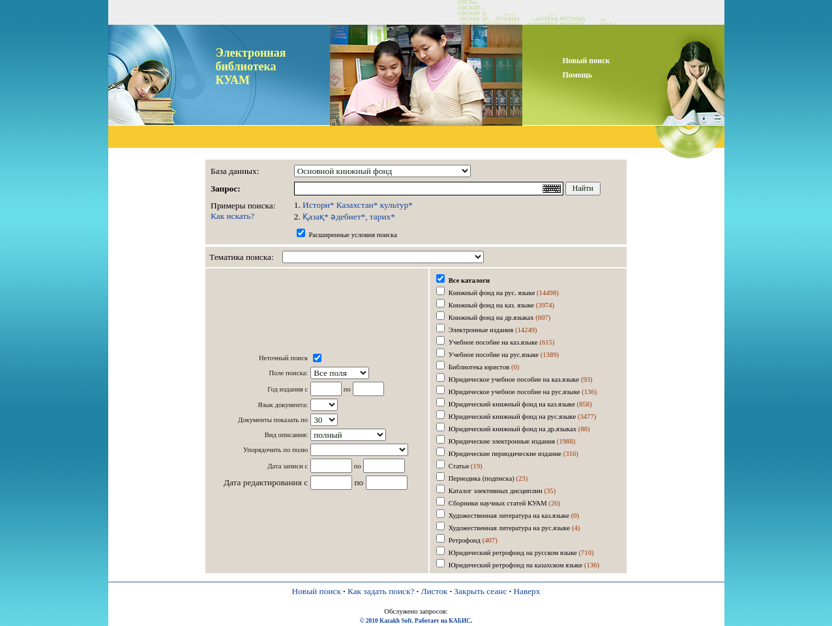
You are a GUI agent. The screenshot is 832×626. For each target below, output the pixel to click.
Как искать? (232, 216)
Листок (434, 591)
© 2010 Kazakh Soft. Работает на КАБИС (415, 621)
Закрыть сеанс (480, 591)
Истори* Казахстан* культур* (358, 205)
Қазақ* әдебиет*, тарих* (349, 216)
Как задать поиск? (381, 591)
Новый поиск (316, 591)
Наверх (526, 591)
